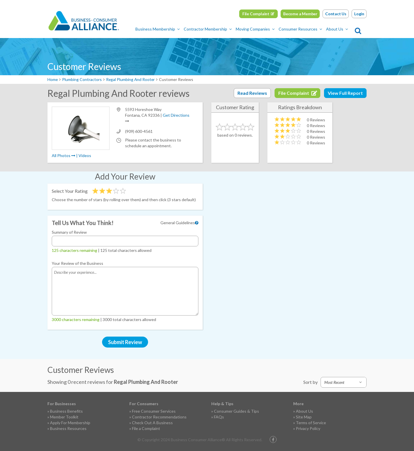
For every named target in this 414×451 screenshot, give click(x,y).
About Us (339, 29)
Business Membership (159, 29)
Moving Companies (256, 29)
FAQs (219, 416)
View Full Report (345, 93)
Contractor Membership (209, 29)
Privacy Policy (308, 428)
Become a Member (300, 13)
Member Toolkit (64, 416)
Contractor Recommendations (159, 416)
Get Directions (176, 115)
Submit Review (125, 342)
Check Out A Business (152, 422)
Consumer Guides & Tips (236, 411)
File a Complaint (146, 428)
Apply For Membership (70, 422)
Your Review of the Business (77, 263)
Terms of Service (311, 422)
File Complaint (255, 13)
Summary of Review (69, 232)
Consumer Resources (302, 29)
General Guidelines (177, 222)
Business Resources (68, 428)
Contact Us (335, 13)
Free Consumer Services (154, 411)
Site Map (304, 416)
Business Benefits (66, 411)
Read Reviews (252, 93)
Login (359, 13)
